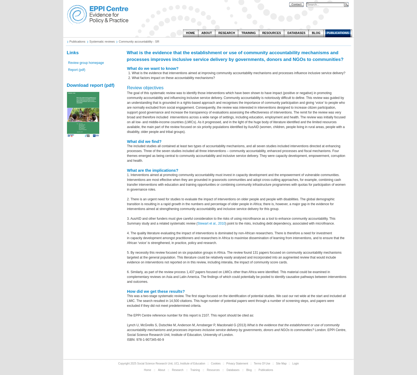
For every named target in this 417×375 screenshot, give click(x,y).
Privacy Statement (237, 363)
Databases (233, 370)
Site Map (281, 363)
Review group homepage (86, 63)
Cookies (216, 363)
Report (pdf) (76, 70)
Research (177, 370)
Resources (213, 370)
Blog (249, 370)
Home (147, 370)
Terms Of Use (262, 363)
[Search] (326, 4)
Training (195, 370)
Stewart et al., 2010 (211, 223)
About (161, 370)
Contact (296, 4)
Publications (266, 370)
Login (295, 363)
